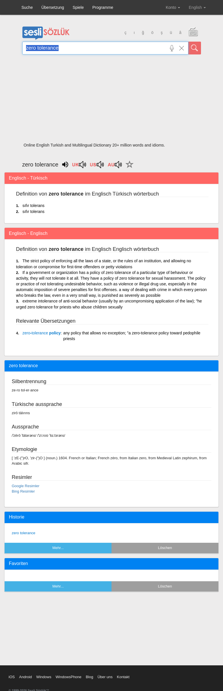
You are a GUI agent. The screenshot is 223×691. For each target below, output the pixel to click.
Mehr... (58, 548)
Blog (89, 677)
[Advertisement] (111, 100)
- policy (41, 333)
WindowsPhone (68, 677)
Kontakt (123, 677)
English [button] (197, 7)
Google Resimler (25, 486)
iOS (12, 677)
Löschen (165, 548)
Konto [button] (173, 7)
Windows (43, 677)
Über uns (105, 677)
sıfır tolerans (33, 205)
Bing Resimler (23, 491)
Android (25, 677)
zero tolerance (23, 533)
